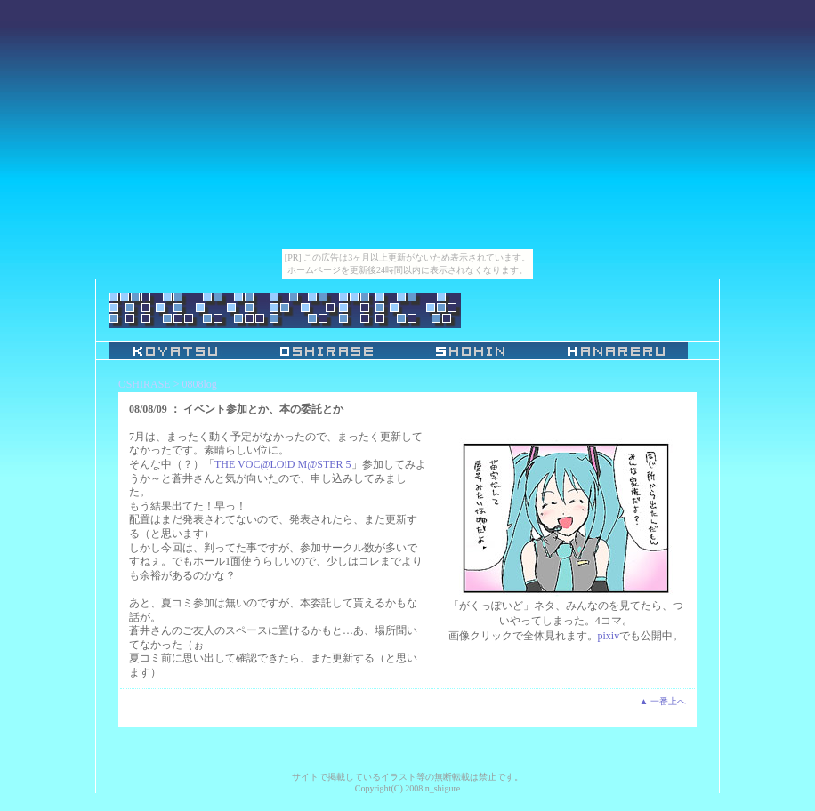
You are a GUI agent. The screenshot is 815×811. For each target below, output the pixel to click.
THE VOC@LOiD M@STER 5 (282, 464)
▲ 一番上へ (663, 701)
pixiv (609, 636)
